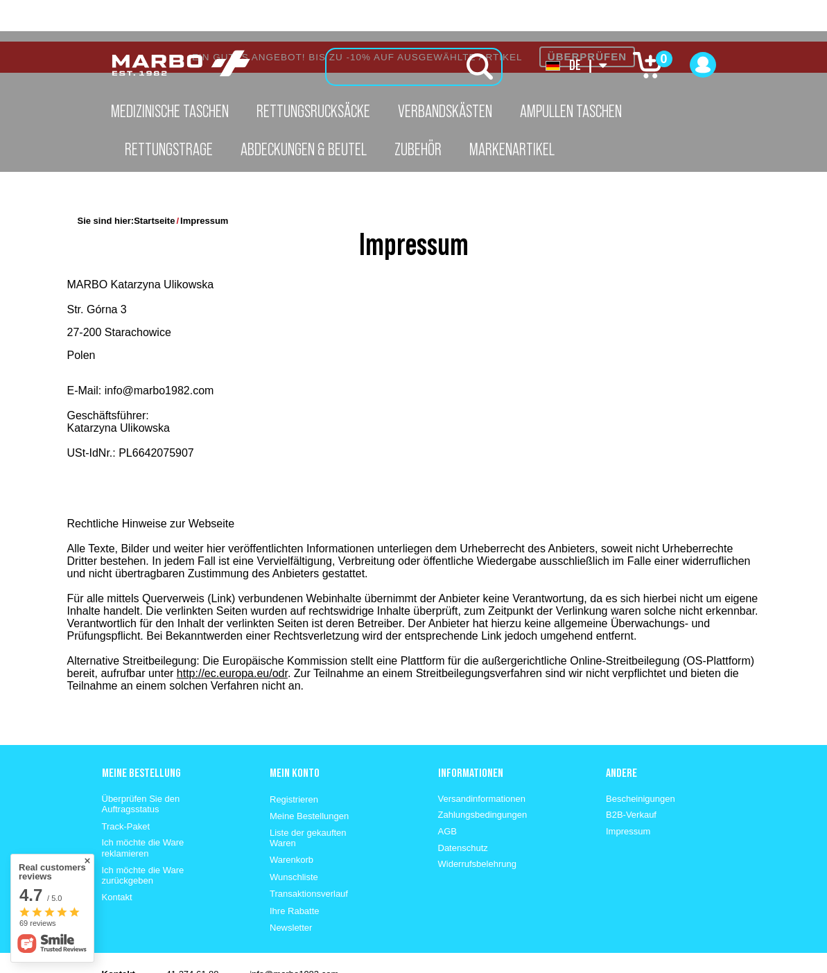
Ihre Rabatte (295, 869)
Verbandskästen (445, 111)
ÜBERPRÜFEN (587, 15)
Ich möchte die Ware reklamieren (143, 806)
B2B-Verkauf (631, 773)
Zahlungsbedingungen (483, 773)
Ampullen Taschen (571, 111)
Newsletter (291, 886)
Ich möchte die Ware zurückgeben (143, 834)
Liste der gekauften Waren (308, 796)
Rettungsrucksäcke (313, 111)
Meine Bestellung (141, 731)
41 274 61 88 (192, 932)
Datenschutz (463, 806)
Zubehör (418, 149)
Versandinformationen (481, 757)
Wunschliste (294, 835)
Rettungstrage (169, 149)
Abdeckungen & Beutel (304, 149)
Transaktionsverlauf (309, 852)
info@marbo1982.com (294, 932)
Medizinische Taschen (170, 111)
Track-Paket (126, 785)
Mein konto (295, 731)
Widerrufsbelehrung (477, 822)
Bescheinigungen (640, 757)
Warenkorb (291, 818)
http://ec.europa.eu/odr (232, 632)
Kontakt (117, 855)
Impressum (628, 789)
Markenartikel (512, 149)
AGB (447, 789)
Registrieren (294, 758)
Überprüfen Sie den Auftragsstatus (141, 762)
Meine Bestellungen (309, 774)
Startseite (154, 179)
